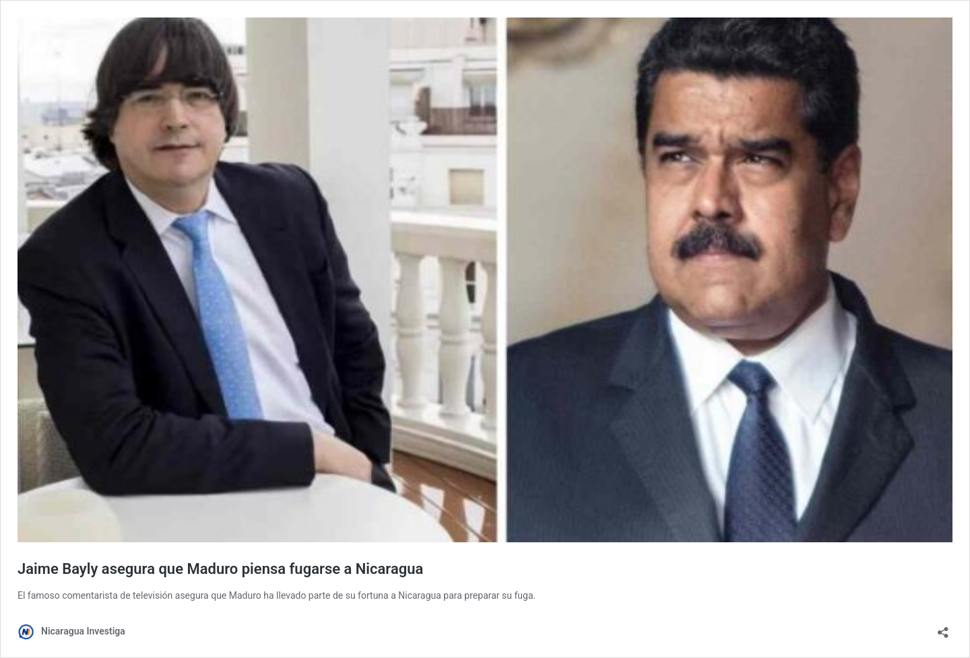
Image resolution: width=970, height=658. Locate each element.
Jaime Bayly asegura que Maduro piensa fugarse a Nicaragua (220, 568)
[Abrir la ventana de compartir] (943, 628)
